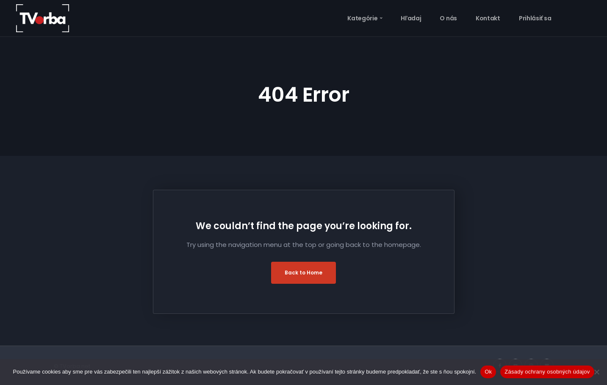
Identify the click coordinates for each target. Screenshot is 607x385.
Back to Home (303, 272)
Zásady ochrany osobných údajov (547, 371)
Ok (488, 371)
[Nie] (596, 372)
